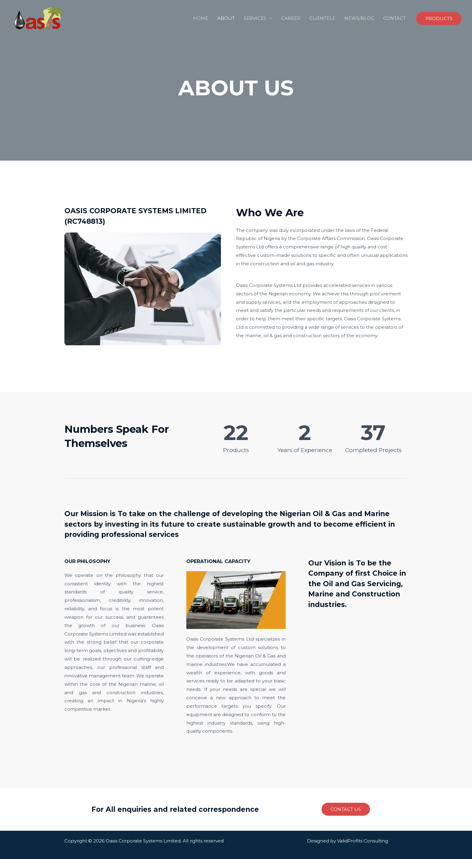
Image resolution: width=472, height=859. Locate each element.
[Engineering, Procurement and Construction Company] (39, 18)
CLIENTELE (322, 18)
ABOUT (226, 18)
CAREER (290, 18)
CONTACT (394, 18)
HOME (200, 18)
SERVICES (255, 18)
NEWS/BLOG (359, 18)
